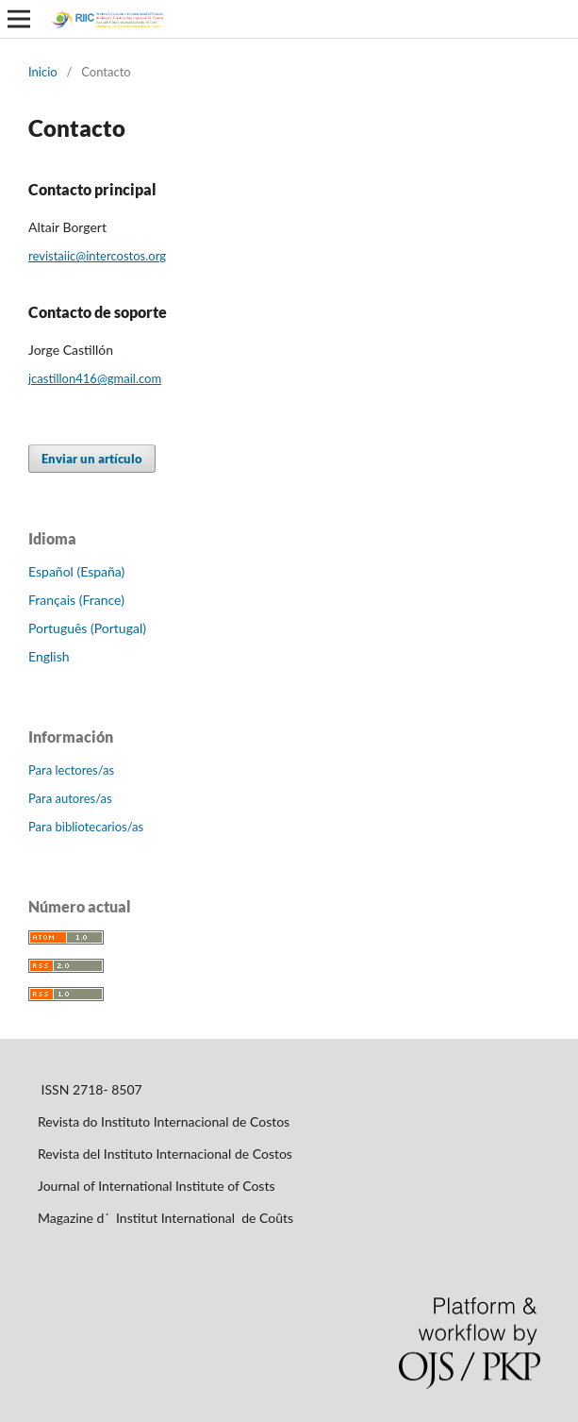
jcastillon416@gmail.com (94, 378)
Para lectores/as (71, 770)
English (49, 656)
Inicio (43, 71)
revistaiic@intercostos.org (97, 255)
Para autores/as (70, 798)
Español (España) (76, 571)
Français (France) (76, 600)
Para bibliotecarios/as (85, 826)
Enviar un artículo (91, 458)
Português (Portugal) (87, 628)
